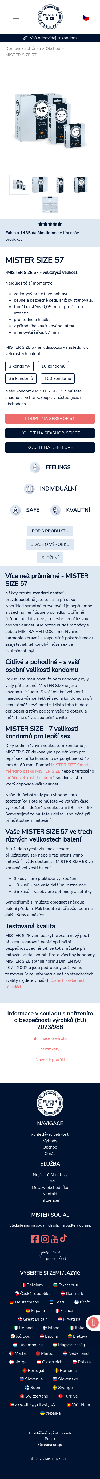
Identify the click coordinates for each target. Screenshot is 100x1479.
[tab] (50, 531)
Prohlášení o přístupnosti (50, 1433)
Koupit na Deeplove (50, 447)
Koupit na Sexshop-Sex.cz (50, 433)
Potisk (50, 1438)
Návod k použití (50, 1060)
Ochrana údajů (50, 1444)
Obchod (53, 49)
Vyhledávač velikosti (50, 1134)
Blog (50, 1181)
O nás (50, 1154)
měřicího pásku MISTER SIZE (32, 771)
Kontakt (50, 1194)
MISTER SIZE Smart (70, 765)
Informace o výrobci (50, 1038)
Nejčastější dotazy (50, 1175)
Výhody (50, 1141)
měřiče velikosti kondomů (30, 778)
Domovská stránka (23, 49)
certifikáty (50, 1049)
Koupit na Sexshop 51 (50, 419)
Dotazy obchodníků (50, 1187)
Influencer (50, 1200)
